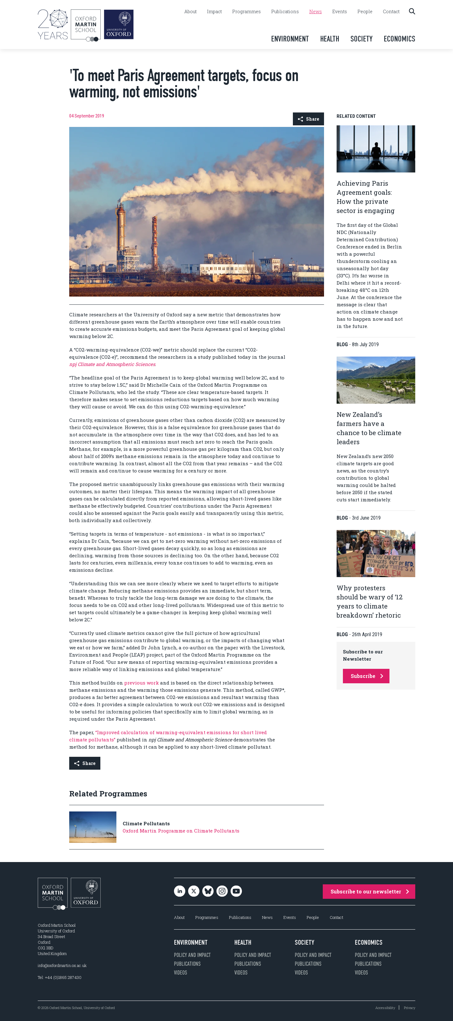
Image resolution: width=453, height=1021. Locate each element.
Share (308, 119)
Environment (290, 38)
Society (361, 38)
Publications (285, 11)
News (315, 11)
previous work (141, 683)
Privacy (409, 1007)
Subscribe (367, 676)
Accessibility (385, 1007)
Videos (180, 972)
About (190, 11)
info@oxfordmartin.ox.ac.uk (62, 965)
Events (339, 11)
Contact (391, 11)
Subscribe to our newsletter (370, 891)
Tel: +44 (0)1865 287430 (59, 977)
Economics (399, 38)
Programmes (246, 11)
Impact (214, 11)
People (364, 11)
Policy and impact (192, 955)
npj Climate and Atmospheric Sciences (112, 364)
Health (329, 38)
